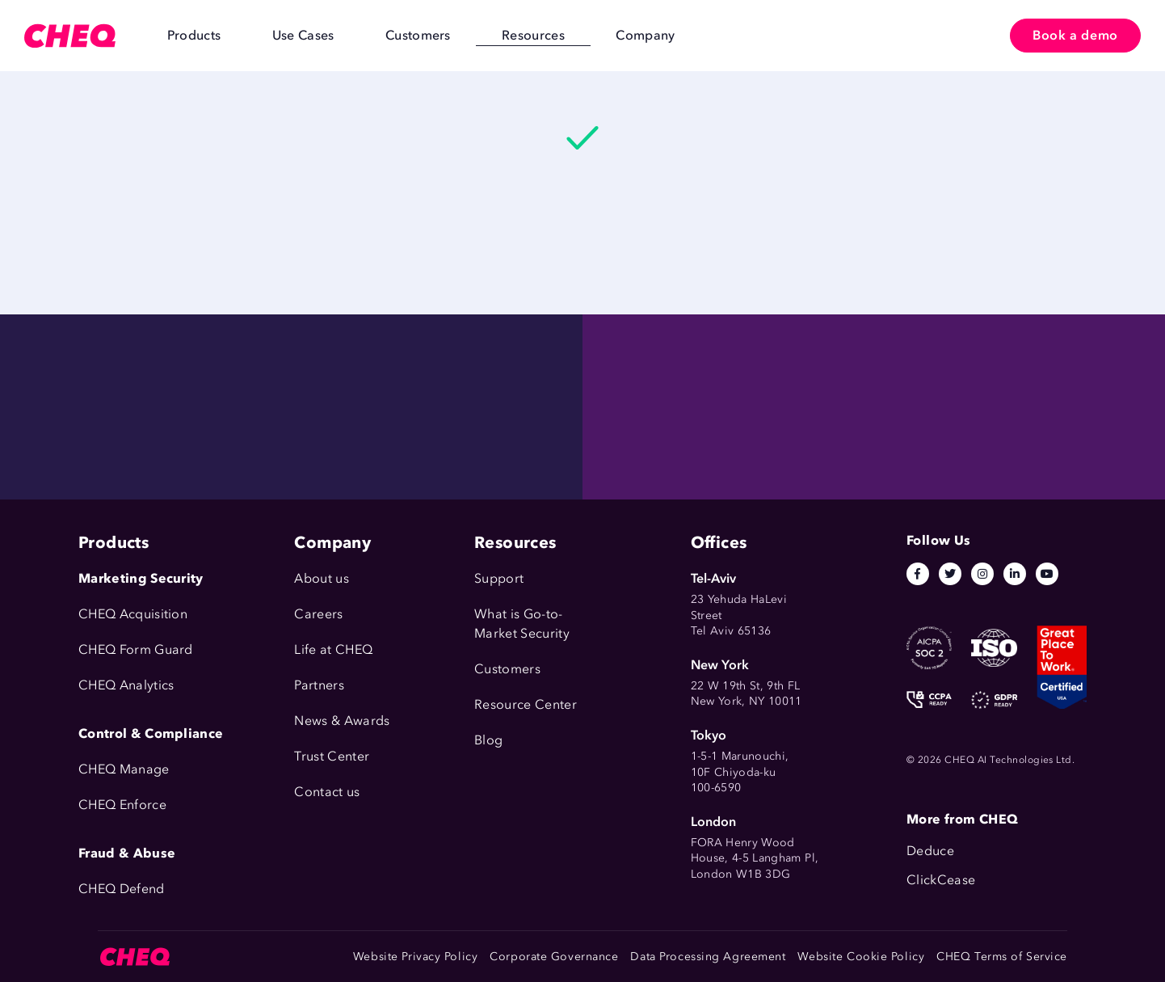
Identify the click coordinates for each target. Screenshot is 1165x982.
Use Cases (271, 35)
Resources (460, 35)
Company (552, 35)
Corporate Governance (554, 956)
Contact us (327, 791)
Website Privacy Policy (415, 956)
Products (183, 35)
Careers (318, 614)
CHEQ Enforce (122, 804)
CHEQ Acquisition (132, 614)
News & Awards (341, 720)
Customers (365, 35)
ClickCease (940, 879)
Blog (488, 740)
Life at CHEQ (333, 649)
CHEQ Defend (121, 888)
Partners (319, 685)
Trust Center (331, 756)
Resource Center (525, 704)
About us (321, 578)
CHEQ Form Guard (135, 649)
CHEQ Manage (124, 769)
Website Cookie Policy (860, 956)
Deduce (930, 850)
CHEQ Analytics (126, 685)
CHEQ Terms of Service (1001, 956)
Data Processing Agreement (707, 956)
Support (499, 578)
